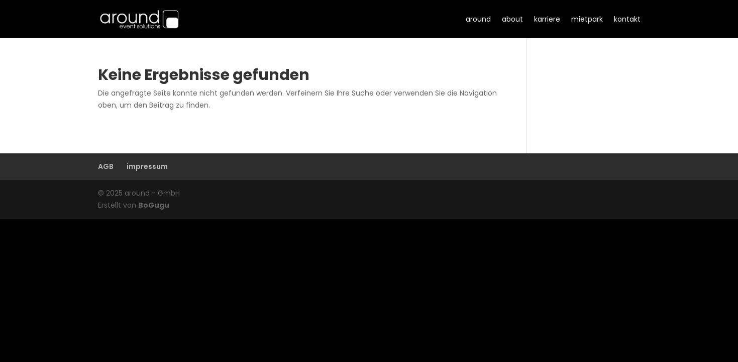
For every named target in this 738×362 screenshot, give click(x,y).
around (478, 19)
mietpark (587, 19)
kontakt (627, 19)
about (512, 19)
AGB (106, 166)
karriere (547, 19)
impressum (147, 166)
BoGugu (153, 205)
